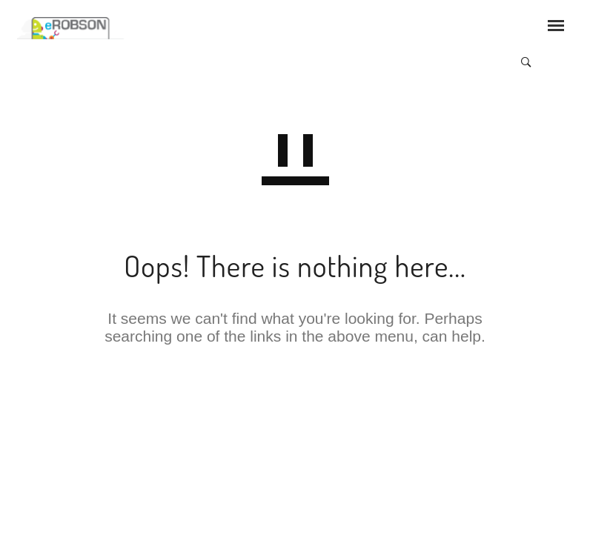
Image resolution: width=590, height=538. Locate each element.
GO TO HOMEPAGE (294, 404)
